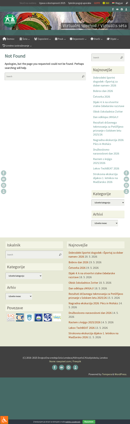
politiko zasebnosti (72, 422)
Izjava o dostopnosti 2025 (52, 3)
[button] (65, 21)
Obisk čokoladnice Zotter (108, 111)
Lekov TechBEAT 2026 (106, 168)
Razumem (88, 422)
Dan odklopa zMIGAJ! (105, 117)
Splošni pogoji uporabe (79, 3)
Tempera (107, 374)
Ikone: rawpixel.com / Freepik (65, 361)
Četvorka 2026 (101, 96)
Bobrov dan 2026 (103, 91)
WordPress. (121, 374)
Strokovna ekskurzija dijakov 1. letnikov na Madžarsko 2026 (105, 178)
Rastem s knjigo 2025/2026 (84, 322)
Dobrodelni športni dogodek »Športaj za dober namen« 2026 (105, 81)
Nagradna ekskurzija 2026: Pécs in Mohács (93, 303)
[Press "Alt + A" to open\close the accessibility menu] (4, 420)
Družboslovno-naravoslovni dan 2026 (90, 313)
